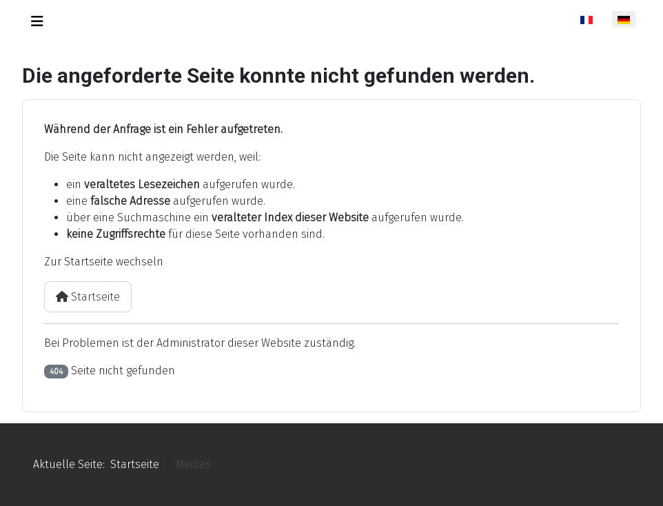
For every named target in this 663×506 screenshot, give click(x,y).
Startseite (88, 296)
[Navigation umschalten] (37, 21)
